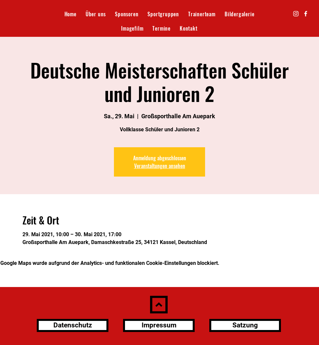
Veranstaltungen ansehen (159, 166)
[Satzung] (245, 325)
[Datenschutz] (72, 325)
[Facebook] (305, 13)
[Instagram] (295, 13)
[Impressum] (159, 325)
